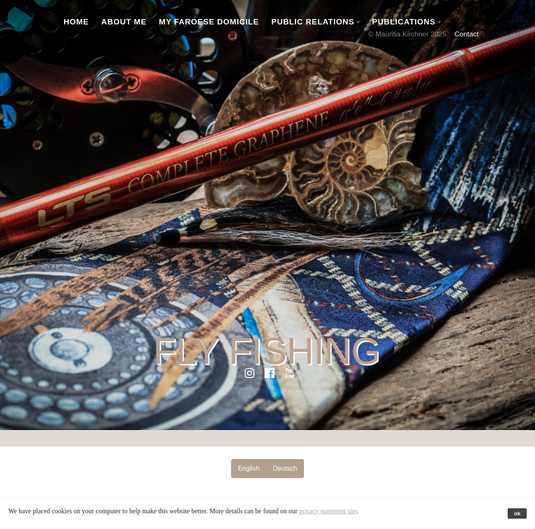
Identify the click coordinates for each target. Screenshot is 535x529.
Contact (466, 34)
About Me (124, 21)
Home (76, 21)
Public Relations (312, 21)
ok (517, 513)
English (248, 468)
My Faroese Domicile (209, 21)
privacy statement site (328, 511)
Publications (404, 21)
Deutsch (285, 468)
